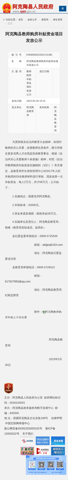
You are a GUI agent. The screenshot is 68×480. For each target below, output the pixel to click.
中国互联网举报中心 (17, 423)
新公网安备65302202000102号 (23, 428)
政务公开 (32, 19)
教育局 (45, 19)
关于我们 (27, 433)
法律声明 (56, 418)
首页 (20, 19)
